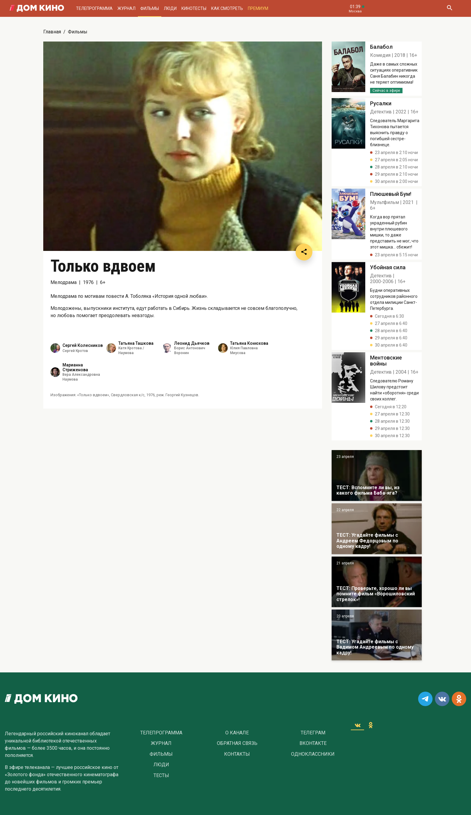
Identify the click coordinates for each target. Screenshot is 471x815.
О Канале (237, 733)
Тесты (161, 775)
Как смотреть (227, 8)
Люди (170, 8)
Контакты (237, 754)
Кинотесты (193, 8)
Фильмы (149, 8)
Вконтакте (313, 743)
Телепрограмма (94, 8)
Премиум (258, 8)
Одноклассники (313, 754)
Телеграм (313, 733)
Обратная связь (237, 743)
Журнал (126, 8)
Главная (52, 32)
